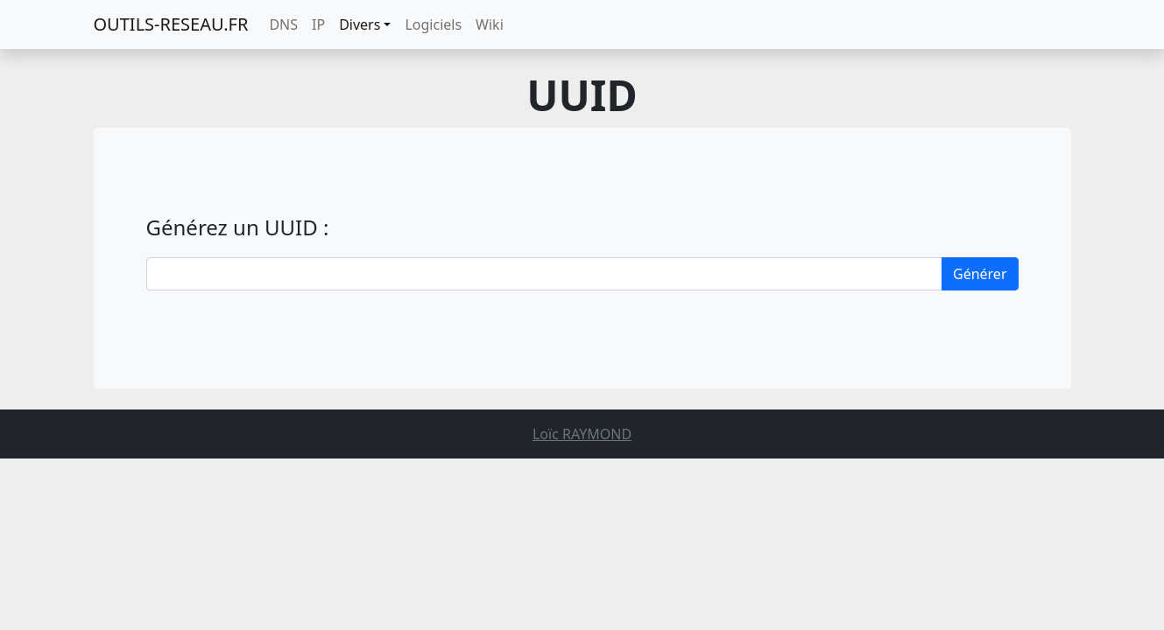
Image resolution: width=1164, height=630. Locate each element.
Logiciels (433, 24)
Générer (980, 274)
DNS (283, 24)
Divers (359, 24)
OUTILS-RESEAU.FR (171, 24)
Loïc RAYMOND (582, 434)
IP (318, 24)
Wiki (490, 24)
